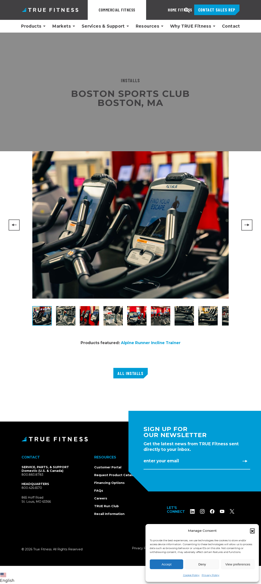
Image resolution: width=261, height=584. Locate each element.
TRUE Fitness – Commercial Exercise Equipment (50, 10)
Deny (202, 564)
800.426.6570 (32, 488)
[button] (252, 531)
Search (187, 10)
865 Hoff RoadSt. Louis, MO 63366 (36, 500)
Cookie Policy (191, 575)
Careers (100, 498)
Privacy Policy (210, 575)
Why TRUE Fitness (190, 26)
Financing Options (109, 483)
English (7, 578)
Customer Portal (107, 467)
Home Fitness (165, 9)
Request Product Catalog (115, 475)
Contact (231, 26)
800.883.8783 (32, 475)
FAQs (98, 491)
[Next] (246, 224)
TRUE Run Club (106, 506)
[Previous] (14, 224)
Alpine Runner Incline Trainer (151, 342)
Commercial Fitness (117, 9)
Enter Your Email (161, 461)
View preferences (237, 564)
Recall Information (109, 514)
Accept (167, 564)
